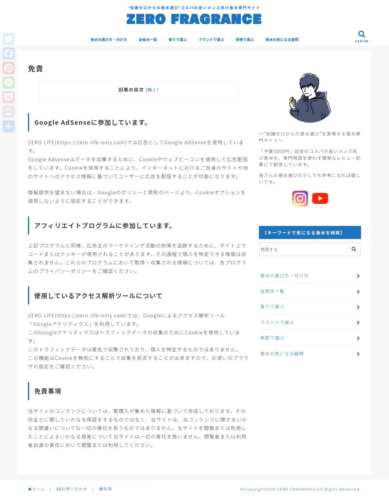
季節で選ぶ (245, 39)
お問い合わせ (72, 489)
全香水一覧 (148, 39)
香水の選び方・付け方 (109, 39)
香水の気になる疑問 (282, 39)
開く (152, 90)
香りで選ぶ (178, 39)
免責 (105, 489)
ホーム (36, 489)
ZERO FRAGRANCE (296, 489)
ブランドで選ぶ (211, 39)
